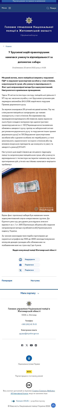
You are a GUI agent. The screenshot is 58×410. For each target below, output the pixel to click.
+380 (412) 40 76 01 (29, 324)
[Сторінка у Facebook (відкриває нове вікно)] (22, 345)
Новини (9, 46)
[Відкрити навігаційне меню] (10, 8)
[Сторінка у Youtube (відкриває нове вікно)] (31, 345)
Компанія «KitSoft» (22, 401)
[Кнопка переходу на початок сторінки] (53, 405)
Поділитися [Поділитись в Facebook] (29, 265)
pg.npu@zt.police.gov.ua (29, 334)
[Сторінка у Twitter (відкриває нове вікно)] (26, 345)
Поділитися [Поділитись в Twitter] (29, 270)
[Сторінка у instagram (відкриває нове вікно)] (35, 345)
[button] (29, 293)
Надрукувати (30, 259)
